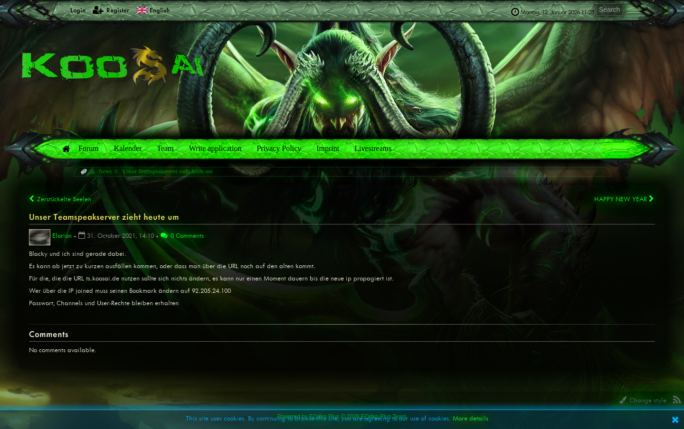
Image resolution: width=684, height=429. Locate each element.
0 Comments (182, 236)
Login (72, 10)
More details (470, 418)
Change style (642, 400)
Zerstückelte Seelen (60, 199)
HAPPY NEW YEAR (624, 199)
